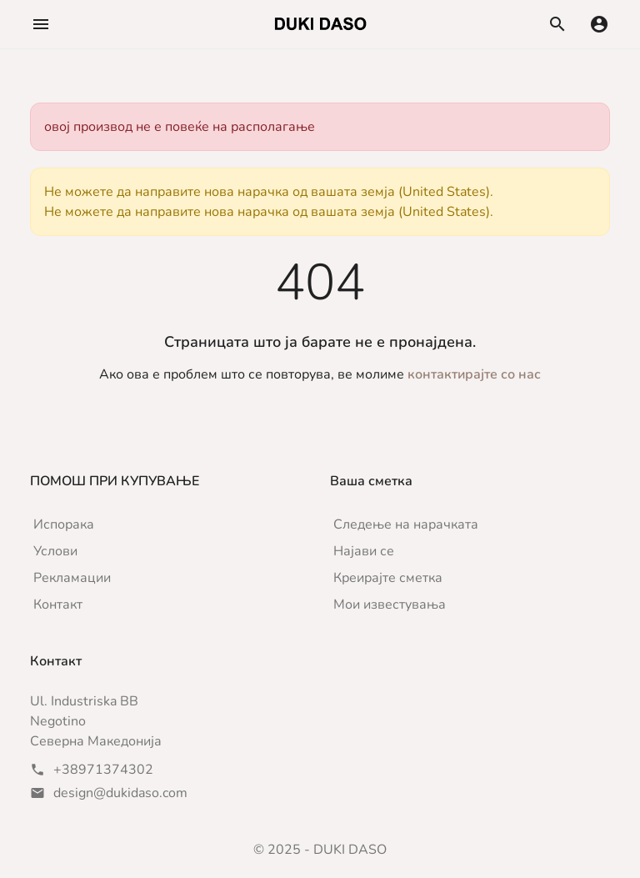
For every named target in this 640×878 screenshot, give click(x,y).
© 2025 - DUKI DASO (320, 849)
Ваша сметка (371, 481)
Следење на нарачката (405, 524)
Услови (55, 551)
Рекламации (72, 578)
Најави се (363, 551)
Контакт (57, 604)
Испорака (63, 524)
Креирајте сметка (387, 578)
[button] (41, 24)
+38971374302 (103, 769)
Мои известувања (389, 604)
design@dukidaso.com (120, 793)
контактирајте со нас (474, 374)
